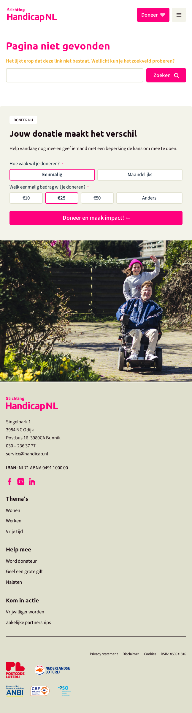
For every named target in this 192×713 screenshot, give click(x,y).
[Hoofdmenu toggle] (179, 15)
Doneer (150, 15)
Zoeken (162, 75)
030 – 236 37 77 (21, 445)
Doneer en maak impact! (93, 218)
